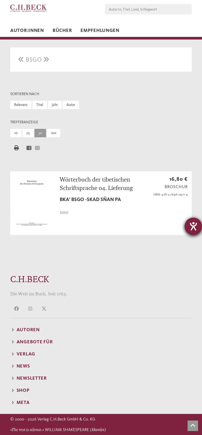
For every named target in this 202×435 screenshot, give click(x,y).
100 (53, 133)
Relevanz (21, 104)
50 (40, 133)
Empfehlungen (99, 30)
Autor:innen (27, 30)
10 (16, 133)
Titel (39, 104)
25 (28, 133)
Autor (71, 104)
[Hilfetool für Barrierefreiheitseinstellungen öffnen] (193, 226)
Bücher (62, 30)
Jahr (55, 104)
